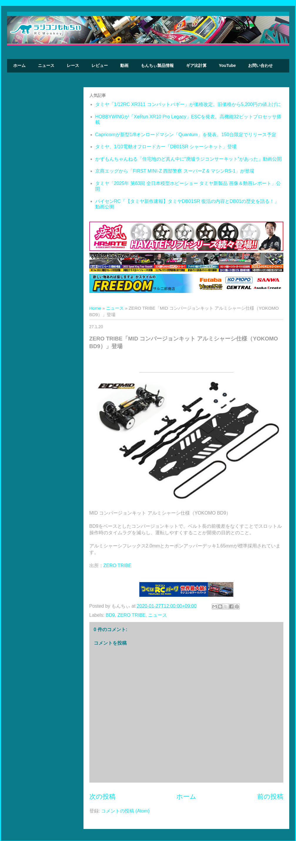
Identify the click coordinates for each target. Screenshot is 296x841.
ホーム (19, 65)
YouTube (227, 65)
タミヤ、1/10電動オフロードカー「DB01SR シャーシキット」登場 (166, 146)
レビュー (99, 65)
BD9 (110, 615)
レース (73, 65)
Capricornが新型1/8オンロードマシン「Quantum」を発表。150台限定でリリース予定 (185, 134)
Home (95, 308)
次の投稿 (102, 796)
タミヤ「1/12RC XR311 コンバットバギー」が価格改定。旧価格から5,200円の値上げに (188, 104)
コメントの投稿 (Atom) (125, 810)
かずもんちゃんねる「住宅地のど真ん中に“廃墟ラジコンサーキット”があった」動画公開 (188, 158)
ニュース (46, 65)
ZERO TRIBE (117, 565)
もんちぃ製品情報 (157, 65)
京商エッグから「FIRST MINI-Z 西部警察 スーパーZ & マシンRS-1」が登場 (175, 170)
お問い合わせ (260, 65)
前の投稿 (270, 796)
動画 (124, 65)
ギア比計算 (196, 65)
